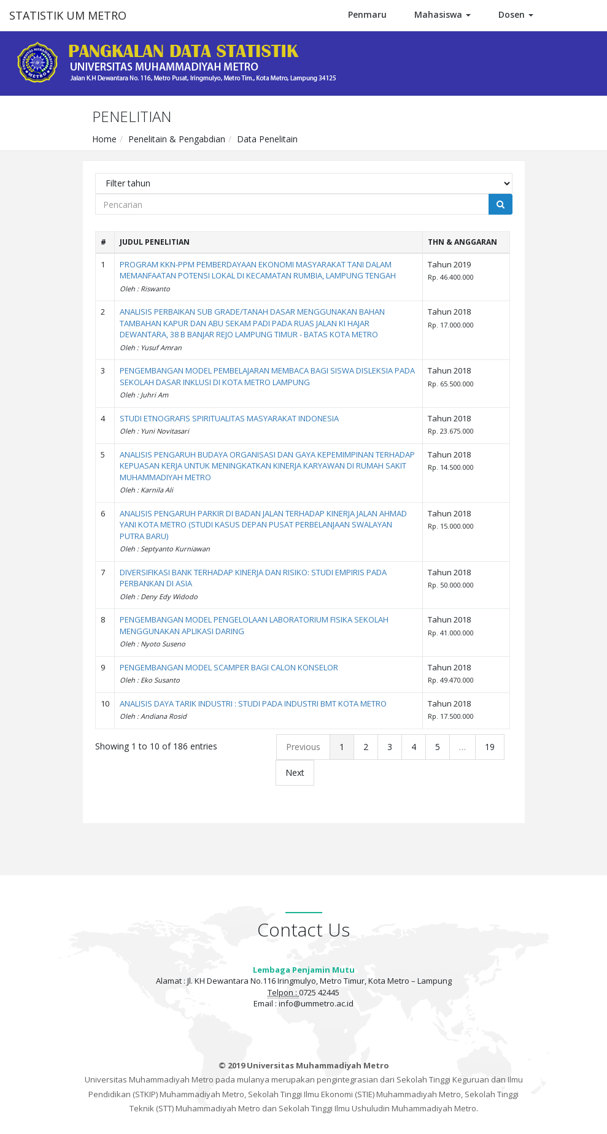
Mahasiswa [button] (442, 14)
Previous (303, 747)
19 (490, 747)
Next (294, 772)
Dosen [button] (515, 14)
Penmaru (367, 14)
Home (104, 139)
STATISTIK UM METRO (67, 15)
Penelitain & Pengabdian (176, 139)
